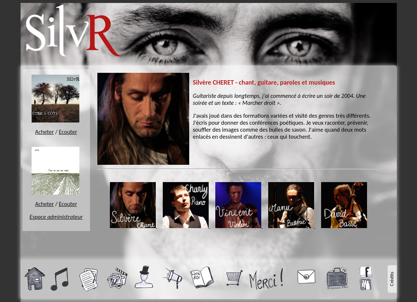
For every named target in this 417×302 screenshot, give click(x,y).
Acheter (44, 131)
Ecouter (68, 131)
